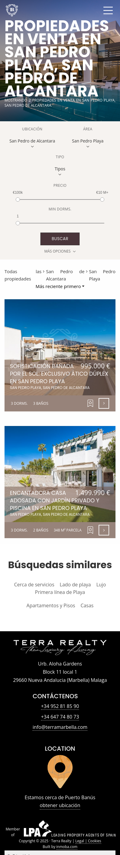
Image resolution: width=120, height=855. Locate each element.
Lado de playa (75, 584)
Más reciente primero (58, 286)
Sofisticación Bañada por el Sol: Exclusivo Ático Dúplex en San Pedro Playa (60, 376)
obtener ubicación (60, 805)
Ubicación (32, 129)
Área (88, 129)
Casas (87, 605)
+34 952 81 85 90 (60, 706)
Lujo (101, 584)
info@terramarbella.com (60, 727)
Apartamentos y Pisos (51, 605)
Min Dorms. (60, 209)
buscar (60, 239)
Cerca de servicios (34, 584)
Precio (60, 185)
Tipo (60, 156)
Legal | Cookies (88, 840)
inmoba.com (66, 846)
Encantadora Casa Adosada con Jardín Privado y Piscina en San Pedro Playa (60, 503)
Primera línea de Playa (60, 592)
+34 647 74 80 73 (60, 716)
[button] (90, 403)
